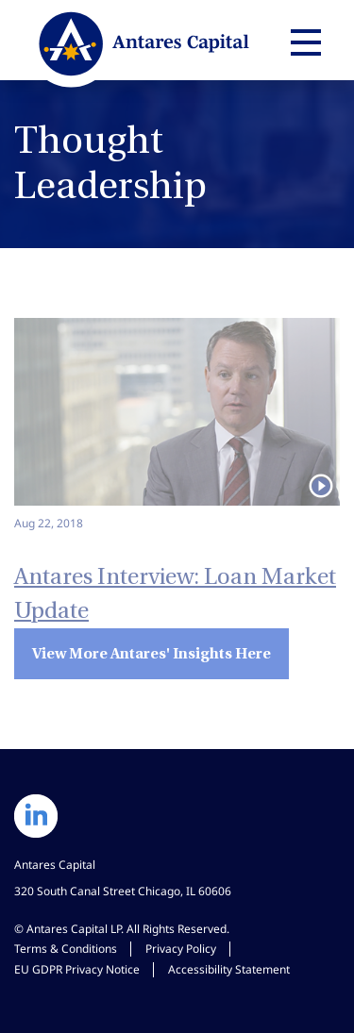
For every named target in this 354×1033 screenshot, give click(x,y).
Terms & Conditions (65, 949)
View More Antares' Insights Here (151, 653)
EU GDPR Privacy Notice (77, 969)
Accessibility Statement (229, 969)
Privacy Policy (180, 949)
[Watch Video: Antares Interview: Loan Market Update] (177, 580)
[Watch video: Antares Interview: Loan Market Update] (177, 425)
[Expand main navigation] (303, 42)
